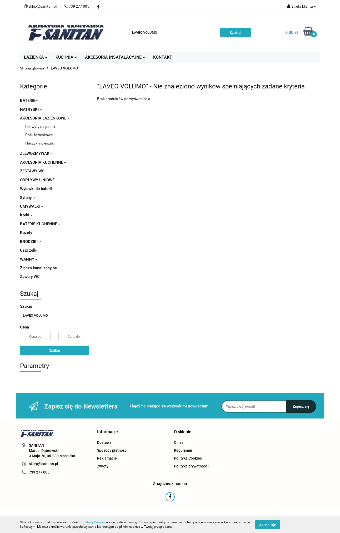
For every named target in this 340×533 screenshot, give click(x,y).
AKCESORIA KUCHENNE (43, 162)
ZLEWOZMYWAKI (37, 153)
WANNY (28, 259)
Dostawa (104, 442)
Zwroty (102, 466)
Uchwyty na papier (40, 126)
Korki (26, 215)
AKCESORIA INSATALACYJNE (115, 57)
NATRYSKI (31, 109)
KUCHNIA (66, 57)
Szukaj (54, 350)
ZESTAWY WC (32, 171)
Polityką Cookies (93, 522)
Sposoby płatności (112, 450)
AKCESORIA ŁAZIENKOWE (44, 118)
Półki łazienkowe (39, 135)
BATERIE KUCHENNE (40, 224)
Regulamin (183, 450)
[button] (107, 432)
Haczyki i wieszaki (39, 143)
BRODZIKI (30, 241)
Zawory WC (30, 276)
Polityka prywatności (191, 466)
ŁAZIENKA (36, 57)
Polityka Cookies (188, 458)
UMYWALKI (31, 206)
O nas (178, 442)
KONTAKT (162, 57)
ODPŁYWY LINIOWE (37, 180)
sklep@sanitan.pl (43, 464)
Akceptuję (267, 524)
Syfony (27, 197)
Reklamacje (107, 458)
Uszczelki (28, 250)
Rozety (26, 232)
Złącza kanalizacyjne (38, 268)
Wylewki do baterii (36, 188)
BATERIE (29, 100)
